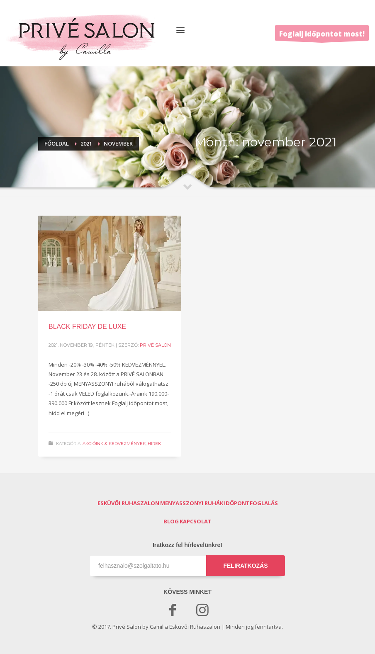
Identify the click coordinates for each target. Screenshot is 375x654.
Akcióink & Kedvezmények (114, 443)
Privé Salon (155, 345)
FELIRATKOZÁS (245, 565)
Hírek (154, 443)
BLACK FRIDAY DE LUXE (87, 326)
